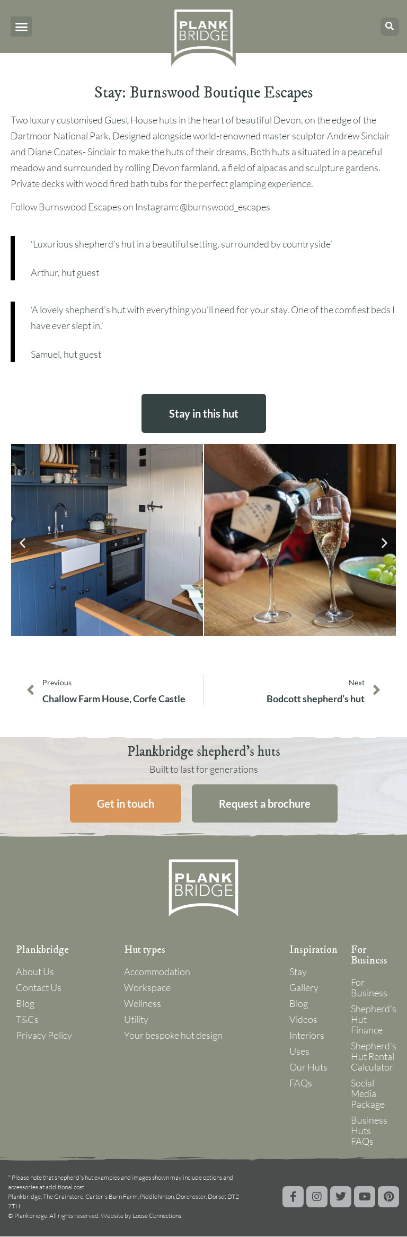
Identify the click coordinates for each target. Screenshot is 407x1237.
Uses (299, 1051)
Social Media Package (368, 1094)
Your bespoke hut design (173, 1035)
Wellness (142, 1004)
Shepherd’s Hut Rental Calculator (371, 1057)
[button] (21, 26)
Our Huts (308, 1067)
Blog (25, 1004)
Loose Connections (156, 1216)
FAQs (300, 1083)
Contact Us (38, 988)
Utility (136, 1019)
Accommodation (157, 972)
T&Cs (27, 1019)
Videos (303, 1019)
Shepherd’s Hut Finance (371, 1020)
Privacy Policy (44, 1035)
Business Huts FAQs (369, 1131)
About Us (35, 972)
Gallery (303, 988)
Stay (298, 972)
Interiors (306, 1035)
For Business (369, 988)
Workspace (147, 988)
